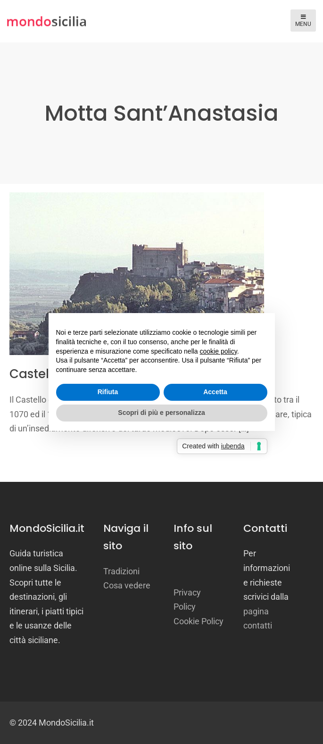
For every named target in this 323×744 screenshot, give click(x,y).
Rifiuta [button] (108, 392)
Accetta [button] (215, 392)
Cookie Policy (199, 621)
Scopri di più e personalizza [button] (161, 412)
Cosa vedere (126, 585)
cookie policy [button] (218, 351)
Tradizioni (121, 571)
